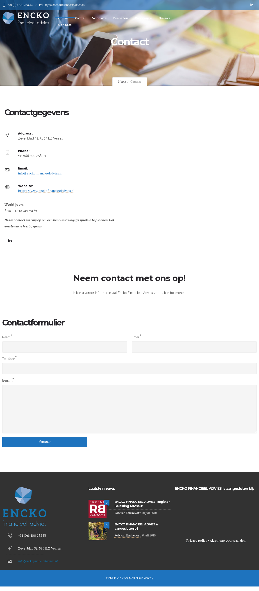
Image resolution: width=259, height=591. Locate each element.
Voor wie (99, 18)
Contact (65, 25)
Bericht (7, 380)
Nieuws (164, 18)
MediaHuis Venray (141, 578)
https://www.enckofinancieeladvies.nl (46, 191)
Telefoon (8, 359)
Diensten (120, 18)
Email (136, 337)
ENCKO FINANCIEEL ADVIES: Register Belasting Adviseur (142, 504)
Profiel (80, 18)
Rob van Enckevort (127, 513)
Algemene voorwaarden (227, 540)
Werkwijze (143, 18)
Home (63, 18)
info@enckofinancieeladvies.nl (65, 5)
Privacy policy (196, 540)
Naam (6, 337)
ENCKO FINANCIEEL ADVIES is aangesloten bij (136, 526)
